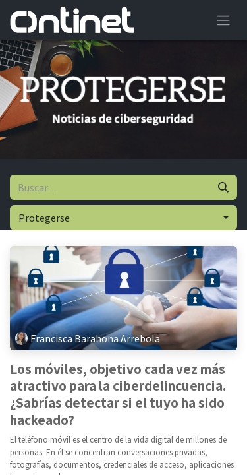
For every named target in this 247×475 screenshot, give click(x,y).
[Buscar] (223, 187)
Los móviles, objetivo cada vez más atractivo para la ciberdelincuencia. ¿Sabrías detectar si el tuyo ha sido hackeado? (118, 395)
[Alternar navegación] (223, 19)
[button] (123, 217)
